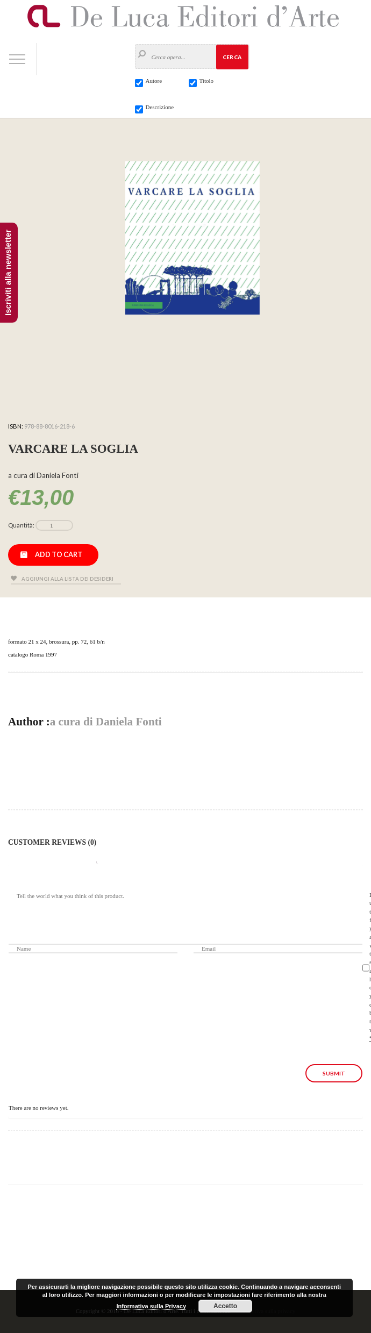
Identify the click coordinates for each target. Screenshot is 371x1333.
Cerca (232, 57)
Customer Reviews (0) (52, 842)
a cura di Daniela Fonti (106, 721)
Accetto (225, 1306)
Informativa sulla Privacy (151, 1306)
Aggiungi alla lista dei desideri (67, 579)
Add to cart (58, 554)
